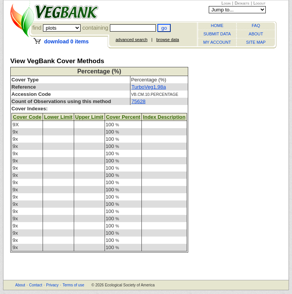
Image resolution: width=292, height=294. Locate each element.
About (20, 285)
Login (226, 3)
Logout (259, 3)
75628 (139, 101)
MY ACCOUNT (217, 42)
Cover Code (27, 117)
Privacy (52, 285)
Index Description (164, 117)
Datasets (242, 3)
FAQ (256, 25)
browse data (167, 39)
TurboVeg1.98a (149, 87)
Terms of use (73, 285)
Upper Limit (89, 117)
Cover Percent (123, 117)
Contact (35, 285)
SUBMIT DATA (217, 34)
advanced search (132, 39)
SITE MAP (255, 42)
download (66, 41)
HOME (217, 25)
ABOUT (256, 34)
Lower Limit (58, 117)
